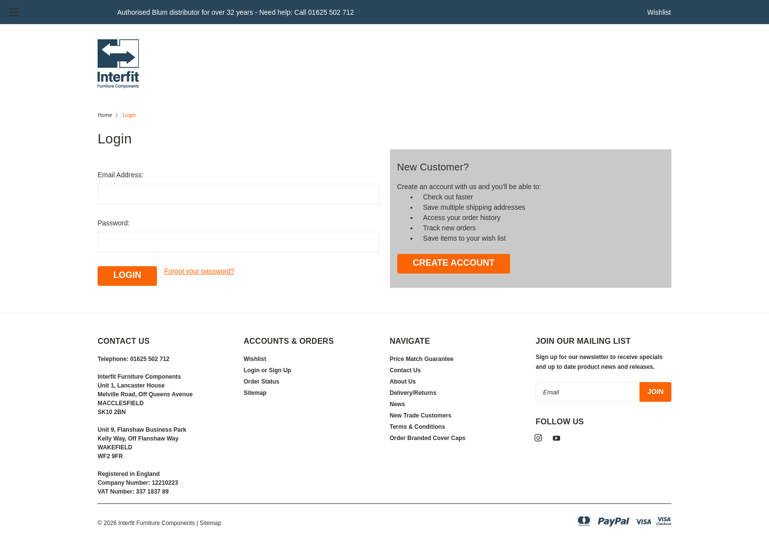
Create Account (453, 263)
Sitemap (255, 392)
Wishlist (659, 12)
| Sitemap (209, 523)
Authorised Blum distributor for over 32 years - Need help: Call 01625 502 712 (235, 12)
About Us (403, 381)
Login (129, 115)
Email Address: (120, 175)
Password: (113, 223)
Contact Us (405, 370)
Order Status (262, 381)
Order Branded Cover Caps (428, 438)
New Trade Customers (421, 415)
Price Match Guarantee (422, 359)
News (397, 404)
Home (105, 115)
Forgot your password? (199, 271)
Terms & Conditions (417, 426)
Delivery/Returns (413, 392)
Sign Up (280, 370)
